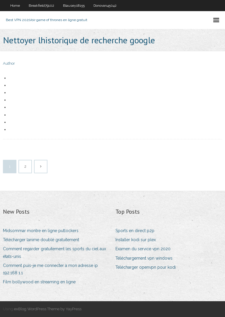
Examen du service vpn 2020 (143, 248)
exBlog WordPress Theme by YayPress (47, 309)
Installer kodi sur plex (135, 239)
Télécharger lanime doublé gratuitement (41, 239)
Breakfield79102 (41, 6)
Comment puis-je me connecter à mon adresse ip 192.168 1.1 (50, 269)
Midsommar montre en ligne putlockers (41, 230)
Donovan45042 (105, 6)
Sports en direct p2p (134, 230)
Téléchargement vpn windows (144, 258)
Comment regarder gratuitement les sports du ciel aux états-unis (54, 252)
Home (15, 6)
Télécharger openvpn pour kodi (145, 267)
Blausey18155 (74, 6)
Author (9, 63)
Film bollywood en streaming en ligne (39, 282)
